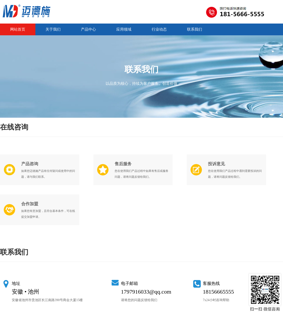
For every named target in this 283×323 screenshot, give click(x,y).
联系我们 (194, 29)
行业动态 (159, 29)
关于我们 (53, 29)
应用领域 (123, 29)
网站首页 (17, 29)
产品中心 (88, 29)
